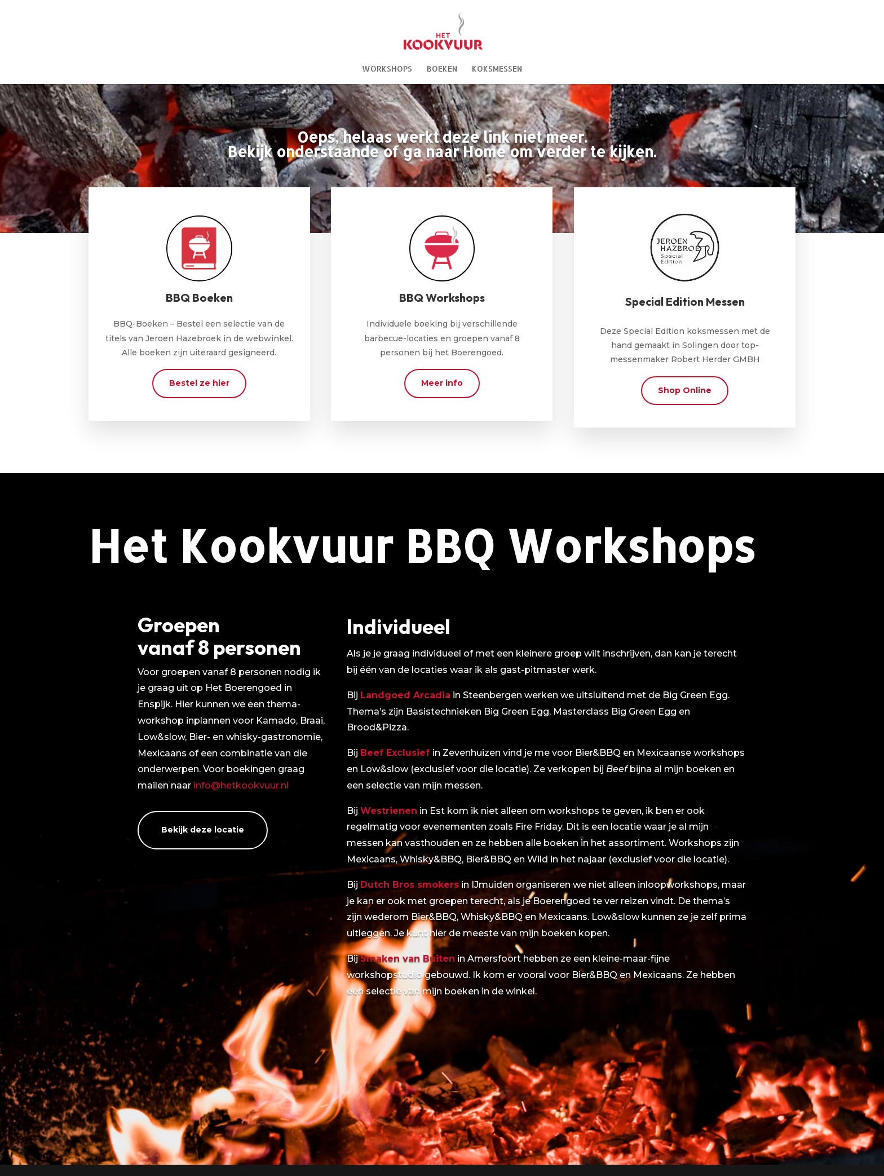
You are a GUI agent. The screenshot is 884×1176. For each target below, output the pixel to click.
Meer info (442, 383)
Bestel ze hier (199, 383)
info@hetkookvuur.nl (241, 785)
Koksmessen (497, 69)
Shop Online (684, 390)
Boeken (442, 69)
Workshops (387, 69)
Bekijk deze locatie (202, 830)
